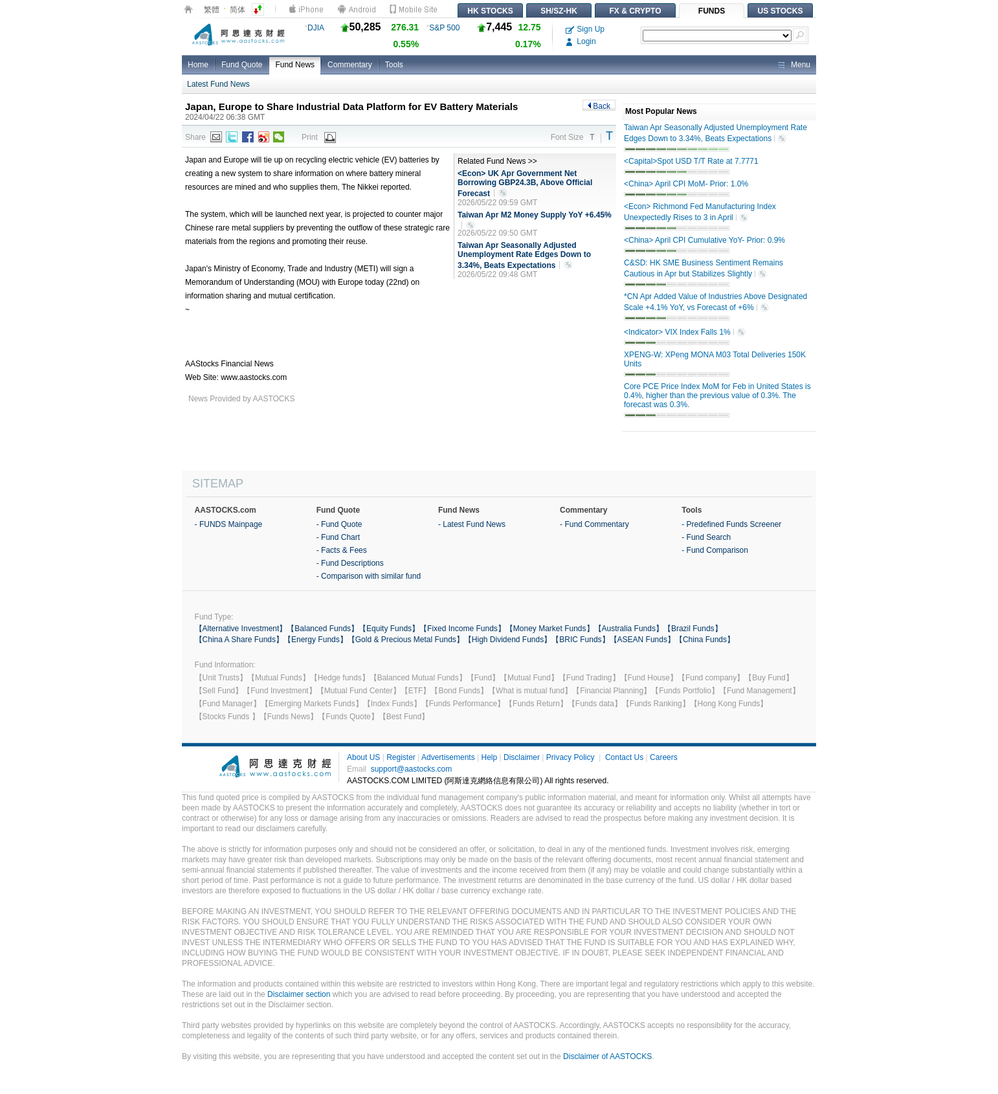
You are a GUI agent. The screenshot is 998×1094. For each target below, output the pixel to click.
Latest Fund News (218, 84)
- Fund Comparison (715, 550)
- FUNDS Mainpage (229, 524)
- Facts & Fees (341, 550)
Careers (664, 757)
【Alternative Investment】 (241, 628)
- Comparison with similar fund (368, 576)
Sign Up (585, 29)
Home (198, 64)
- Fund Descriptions (350, 563)
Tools (394, 64)
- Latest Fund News (471, 524)
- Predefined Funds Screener (731, 524)
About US (363, 757)
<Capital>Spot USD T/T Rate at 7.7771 (691, 161)
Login (581, 41)
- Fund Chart (338, 537)
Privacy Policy (570, 757)
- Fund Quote (339, 524)
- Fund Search (706, 537)
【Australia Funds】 (628, 628)
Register (401, 757)
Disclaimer (522, 757)
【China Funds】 (705, 639)
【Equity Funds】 (389, 628)
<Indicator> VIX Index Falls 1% (685, 332)
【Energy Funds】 (315, 639)
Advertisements (448, 757)
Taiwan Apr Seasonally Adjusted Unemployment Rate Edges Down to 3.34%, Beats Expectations (524, 256)
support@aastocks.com (411, 769)
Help (489, 757)
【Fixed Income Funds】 (462, 628)
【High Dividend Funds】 (507, 639)
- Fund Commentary (594, 524)
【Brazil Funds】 (692, 628)
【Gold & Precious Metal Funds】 (406, 639)
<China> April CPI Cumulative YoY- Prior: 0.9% (704, 240)
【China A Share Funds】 (239, 639)
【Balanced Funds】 (323, 628)
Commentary (349, 64)
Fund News (295, 64)
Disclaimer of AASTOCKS (607, 1056)
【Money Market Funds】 (549, 628)
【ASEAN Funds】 (642, 639)
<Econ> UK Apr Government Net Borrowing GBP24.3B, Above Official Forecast (525, 184)
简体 (237, 9)
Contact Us (624, 757)
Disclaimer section (298, 994)
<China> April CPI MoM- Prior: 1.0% (686, 183)
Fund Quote (241, 64)
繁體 (211, 9)
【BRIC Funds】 (580, 639)
